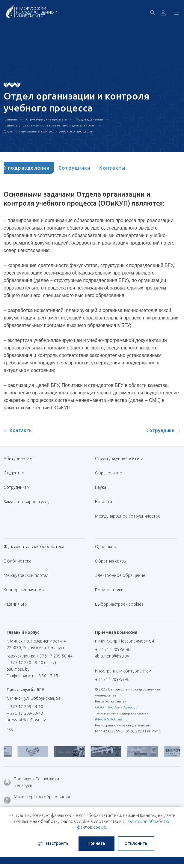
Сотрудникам (17, 487)
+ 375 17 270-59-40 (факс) (31, 662)
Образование (108, 473)
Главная (10, 119)
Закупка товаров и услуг (27, 501)
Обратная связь (110, 561)
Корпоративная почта (27, 589)
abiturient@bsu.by (112, 656)
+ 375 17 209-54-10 (25, 706)
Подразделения (89, 119)
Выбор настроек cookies (119, 604)
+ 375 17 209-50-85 (113, 649)
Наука (100, 487)
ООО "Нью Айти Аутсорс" (117, 707)
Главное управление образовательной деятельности (49, 125)
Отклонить (135, 843)
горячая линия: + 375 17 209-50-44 (40, 656)
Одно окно (105, 546)
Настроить (53, 843)
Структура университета (46, 119)
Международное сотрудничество (128, 519)
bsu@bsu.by (18, 669)
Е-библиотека (20, 561)
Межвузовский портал (28, 575)
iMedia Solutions (109, 719)
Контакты (118, 168)
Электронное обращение (120, 575)
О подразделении (32, 168)
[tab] (32, 168)
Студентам (14, 473)
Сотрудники (81, 168)
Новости (103, 501)
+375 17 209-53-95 (113, 679)
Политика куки (109, 589)
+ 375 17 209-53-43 (25, 713)
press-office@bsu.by (26, 719)
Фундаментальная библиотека (36, 546)
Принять (96, 843)
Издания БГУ (16, 604)
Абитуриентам (20, 458)
